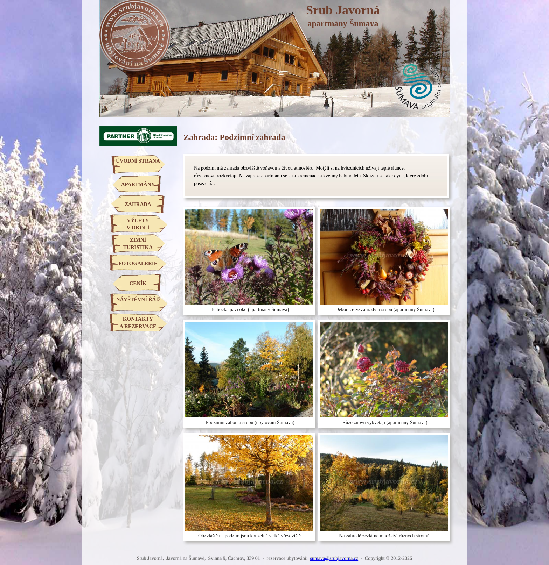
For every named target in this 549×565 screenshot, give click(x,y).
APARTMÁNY (138, 184)
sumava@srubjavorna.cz (334, 558)
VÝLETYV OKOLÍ (137, 223)
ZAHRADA (138, 204)
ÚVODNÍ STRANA (138, 161)
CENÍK (137, 283)
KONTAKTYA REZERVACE (137, 322)
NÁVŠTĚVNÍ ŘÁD (138, 299)
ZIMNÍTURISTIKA (138, 243)
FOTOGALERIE (137, 263)
